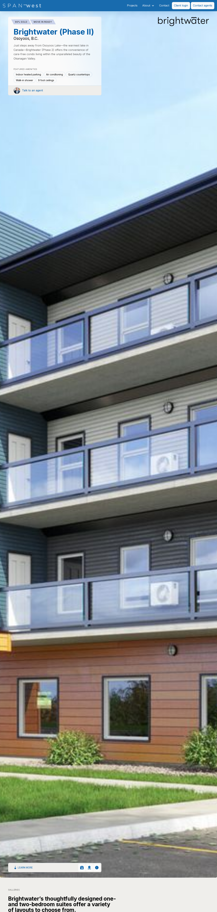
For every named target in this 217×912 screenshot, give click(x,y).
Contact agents (202, 5)
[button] (148, 5)
